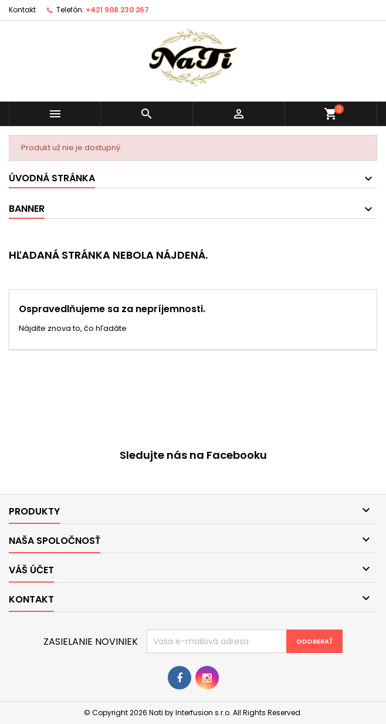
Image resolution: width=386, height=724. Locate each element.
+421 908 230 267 (117, 10)
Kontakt (22, 10)
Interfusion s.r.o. (203, 713)
